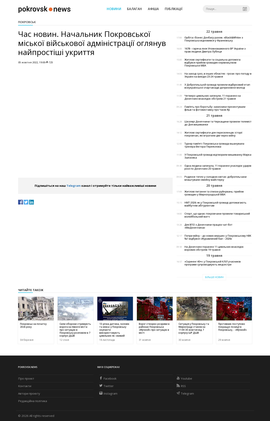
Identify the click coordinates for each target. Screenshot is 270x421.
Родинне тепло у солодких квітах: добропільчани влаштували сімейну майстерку (215, 178)
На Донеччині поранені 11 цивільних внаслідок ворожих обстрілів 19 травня (214, 248)
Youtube (184, 378)
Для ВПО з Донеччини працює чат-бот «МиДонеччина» (208, 226)
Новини (114, 9)
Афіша (153, 9)
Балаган (134, 9)
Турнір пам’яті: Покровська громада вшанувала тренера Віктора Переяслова (214, 145)
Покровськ (27, 22)
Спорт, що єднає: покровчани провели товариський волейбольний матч (217, 215)
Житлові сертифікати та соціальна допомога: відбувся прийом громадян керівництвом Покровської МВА (212, 62)
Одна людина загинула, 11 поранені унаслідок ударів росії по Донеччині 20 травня (217, 167)
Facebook (107, 378)
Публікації (173, 9)
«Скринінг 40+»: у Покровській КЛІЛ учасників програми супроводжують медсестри (212, 263)
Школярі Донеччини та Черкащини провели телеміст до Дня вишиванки (218, 123)
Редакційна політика (32, 401)
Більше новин (214, 277)
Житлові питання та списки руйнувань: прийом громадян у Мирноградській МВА (214, 193)
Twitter (106, 386)
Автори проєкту (29, 393)
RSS (181, 386)
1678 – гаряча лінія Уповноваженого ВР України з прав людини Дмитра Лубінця (215, 50)
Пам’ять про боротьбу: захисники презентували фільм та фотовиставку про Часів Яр (214, 108)
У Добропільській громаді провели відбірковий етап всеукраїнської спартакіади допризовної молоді (217, 86)
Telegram (73, 186)
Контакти (24, 386)
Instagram (108, 393)
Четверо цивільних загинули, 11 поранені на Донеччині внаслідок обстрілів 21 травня (212, 97)
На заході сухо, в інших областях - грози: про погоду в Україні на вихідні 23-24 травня (218, 75)
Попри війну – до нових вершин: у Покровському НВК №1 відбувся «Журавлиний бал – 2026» (217, 237)
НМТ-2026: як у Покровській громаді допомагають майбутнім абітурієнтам (215, 204)
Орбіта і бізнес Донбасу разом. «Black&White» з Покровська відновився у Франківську (213, 39)
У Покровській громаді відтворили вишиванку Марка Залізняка (217, 156)
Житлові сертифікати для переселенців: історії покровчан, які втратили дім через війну (213, 134)
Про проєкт (26, 378)
